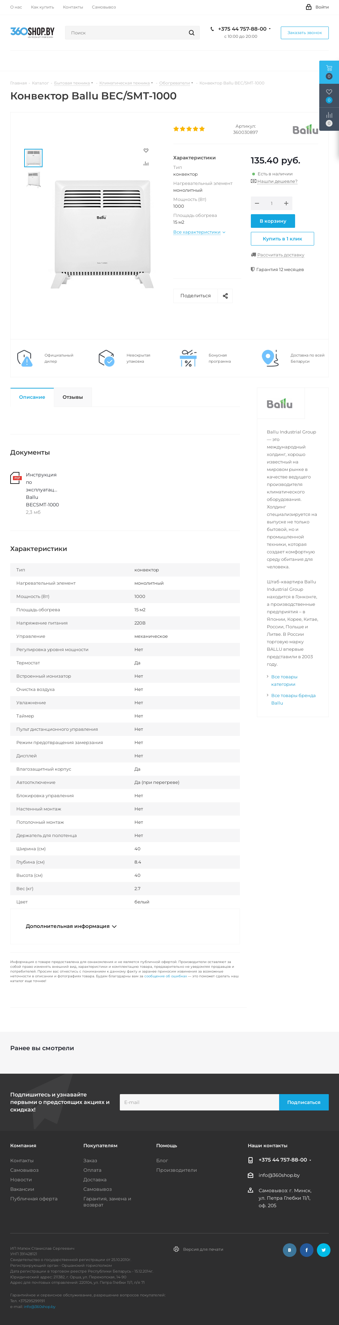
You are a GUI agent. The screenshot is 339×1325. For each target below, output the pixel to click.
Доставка (95, 1180)
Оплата (92, 1170)
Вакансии (22, 1189)
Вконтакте (289, 1250)
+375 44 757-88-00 (242, 29)
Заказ (90, 1160)
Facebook (306, 1250)
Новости (21, 1180)
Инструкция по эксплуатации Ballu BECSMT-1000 (43, 490)
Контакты (22, 1160)
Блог (162, 1160)
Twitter (323, 1250)
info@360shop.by (279, 1175)
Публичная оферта (34, 1199)
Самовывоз (24, 1170)
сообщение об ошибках (165, 976)
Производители (176, 1170)
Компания (23, 1145)
